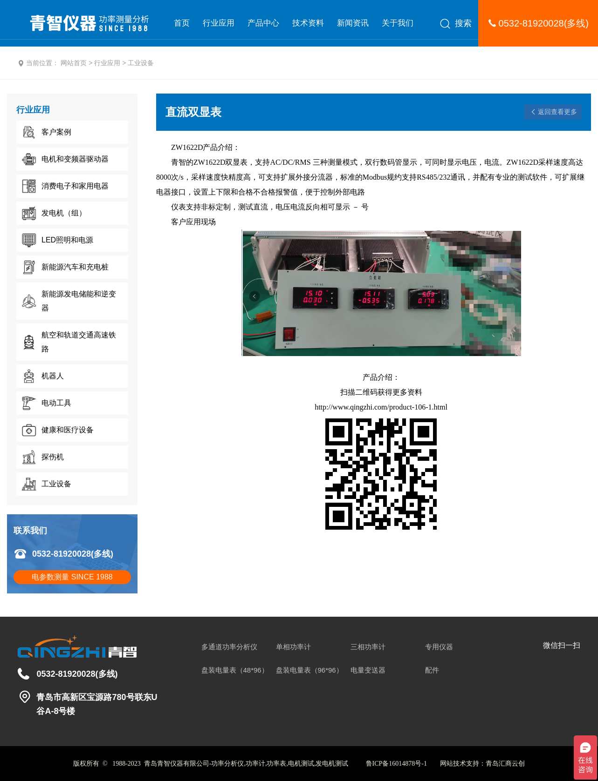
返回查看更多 (557, 111)
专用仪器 (439, 647)
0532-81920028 (531, 23)
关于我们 (397, 23)
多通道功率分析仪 (229, 647)
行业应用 (218, 23)
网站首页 (74, 63)
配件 (432, 670)
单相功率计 (293, 647)
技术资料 (308, 23)
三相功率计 (368, 647)
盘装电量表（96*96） (309, 670)
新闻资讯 (353, 23)
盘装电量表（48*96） (234, 670)
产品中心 (263, 23)
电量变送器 (368, 670)
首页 (182, 23)
